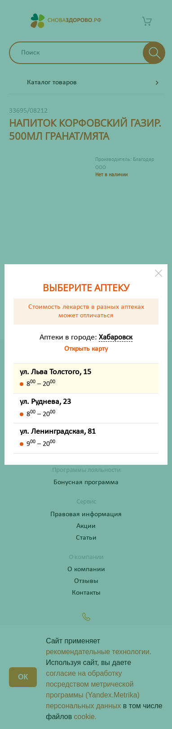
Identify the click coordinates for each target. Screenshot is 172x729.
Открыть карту (86, 349)
